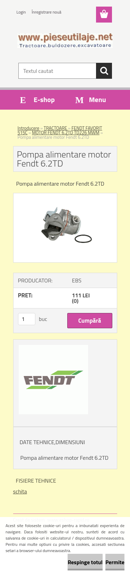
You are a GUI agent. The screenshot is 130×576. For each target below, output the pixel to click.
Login (21, 12)
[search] (104, 71)
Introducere (29, 128)
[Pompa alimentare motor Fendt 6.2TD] (65, 196)
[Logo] (65, 40)
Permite (114, 562)
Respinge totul (85, 562)
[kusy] (26, 319)
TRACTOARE (56, 128)
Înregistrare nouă (46, 12)
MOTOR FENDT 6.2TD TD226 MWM (65, 132)
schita (20, 491)
